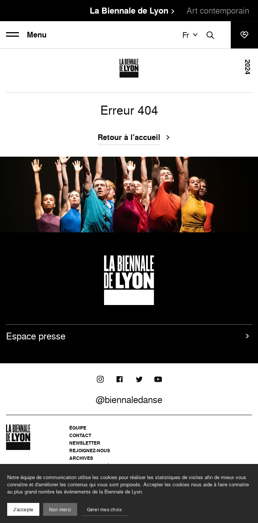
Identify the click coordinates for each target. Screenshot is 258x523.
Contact (80, 435)
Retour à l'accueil (129, 138)
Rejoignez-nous (89, 450)
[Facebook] (119, 379)
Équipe (77, 428)
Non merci (60, 509)
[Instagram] (100, 379)
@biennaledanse (129, 400)
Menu (26, 35)
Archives (81, 458)
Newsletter (84, 443)
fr (191, 35)
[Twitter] (139, 379)
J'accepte (23, 509)
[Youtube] (158, 379)
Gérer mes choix (104, 509)
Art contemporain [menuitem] (218, 10)
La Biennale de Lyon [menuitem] (129, 11)
